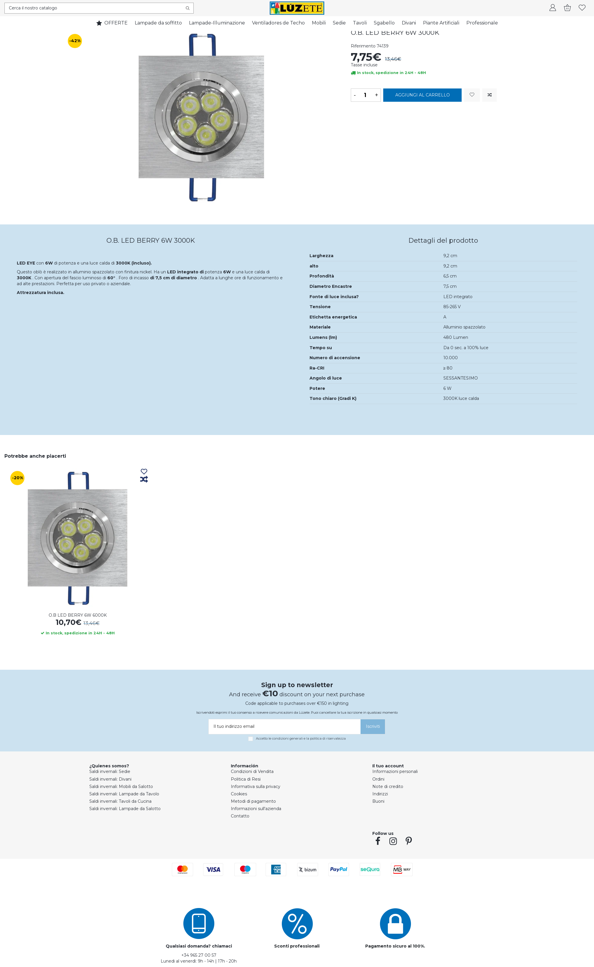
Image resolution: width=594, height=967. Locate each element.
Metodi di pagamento (253, 801)
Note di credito (387, 786)
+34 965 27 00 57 (198, 955)
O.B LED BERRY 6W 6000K (78, 615)
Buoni (378, 801)
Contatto (240, 816)
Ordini (378, 779)
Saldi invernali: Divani (110, 779)
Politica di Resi (246, 779)
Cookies (239, 794)
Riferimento (363, 46)
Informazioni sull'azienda (256, 808)
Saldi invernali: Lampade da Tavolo (124, 794)
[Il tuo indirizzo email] (283, 726)
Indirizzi (380, 794)
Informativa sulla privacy (255, 786)
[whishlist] (582, 8)
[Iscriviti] (373, 726)
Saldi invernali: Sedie (109, 771)
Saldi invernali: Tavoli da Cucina (120, 801)
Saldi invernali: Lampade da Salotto (125, 808)
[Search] (188, 8)
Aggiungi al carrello (422, 95)
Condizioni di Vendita (252, 771)
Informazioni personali (395, 771)
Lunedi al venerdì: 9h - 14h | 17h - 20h (199, 961)
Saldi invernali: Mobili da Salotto (121, 786)
